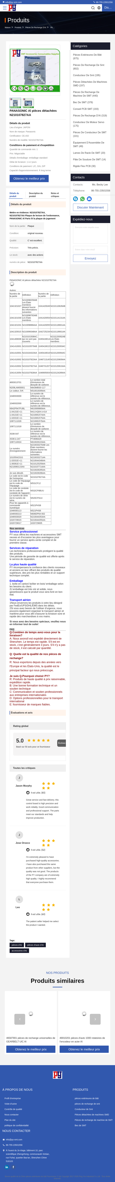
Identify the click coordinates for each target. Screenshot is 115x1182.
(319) (90, 115)
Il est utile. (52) (38, 850)
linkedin (6, 1167)
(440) (86, 94)
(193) (86, 109)
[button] (19, 1019)
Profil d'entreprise (12, 1098)
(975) (87, 57)
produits (18, 27)
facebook (13, 1167)
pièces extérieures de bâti (87, 1098)
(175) (88, 124)
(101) (89, 134)
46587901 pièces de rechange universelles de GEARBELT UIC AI (30, 1040)
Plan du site (9, 1120)
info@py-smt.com (12, 2)
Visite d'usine (10, 1104)
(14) (89, 159)
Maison (8, 27)
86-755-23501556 (103, 2)
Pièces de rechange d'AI (35, 27)
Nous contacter (11, 1114)
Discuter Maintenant (90, 207)
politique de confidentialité (16, 1125)
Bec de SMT (80, 1125)
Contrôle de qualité (13, 1109)
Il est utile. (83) (38, 793)
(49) (88, 144)
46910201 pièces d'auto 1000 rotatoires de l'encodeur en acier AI (82, 1040)
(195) (86, 75)
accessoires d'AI (19, 950)
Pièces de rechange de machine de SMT (94, 1120)
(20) (89, 153)
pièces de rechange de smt (87, 1104)
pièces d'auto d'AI (35, 945)
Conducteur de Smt (84, 1109)
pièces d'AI (17, 945)
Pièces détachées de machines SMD (92, 1114)
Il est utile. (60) (38, 914)
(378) (83, 102)
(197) (90, 84)
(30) (84, 166)
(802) (88, 67)
